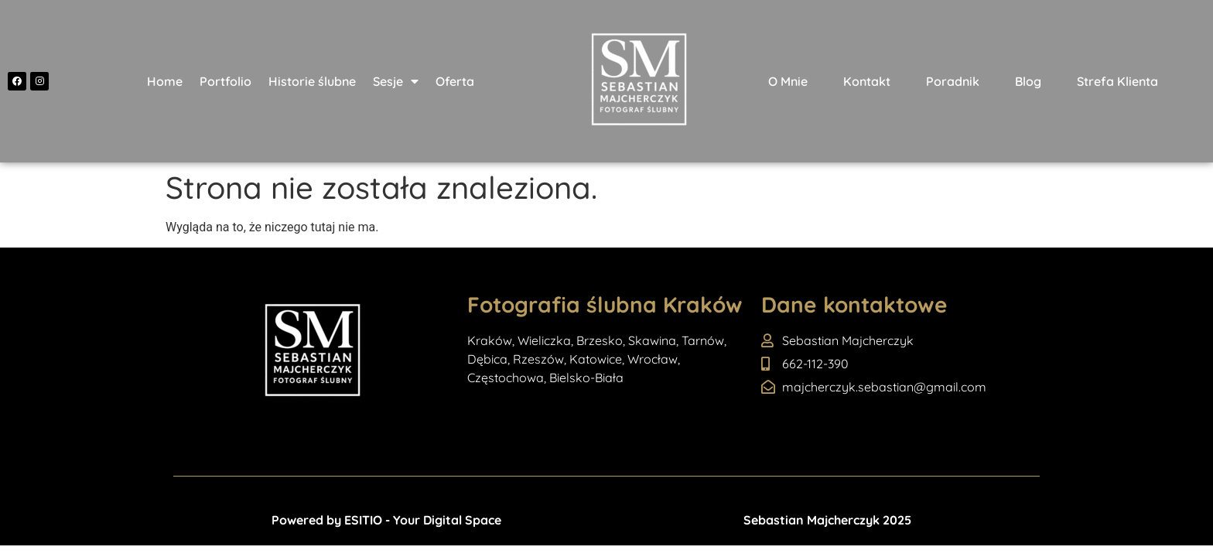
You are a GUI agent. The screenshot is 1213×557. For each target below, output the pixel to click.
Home (165, 81)
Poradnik (952, 81)
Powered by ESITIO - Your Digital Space (386, 520)
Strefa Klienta (1117, 81)
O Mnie (788, 81)
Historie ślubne (312, 81)
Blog (1028, 81)
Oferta (455, 81)
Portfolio (225, 81)
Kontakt (866, 81)
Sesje (396, 81)
